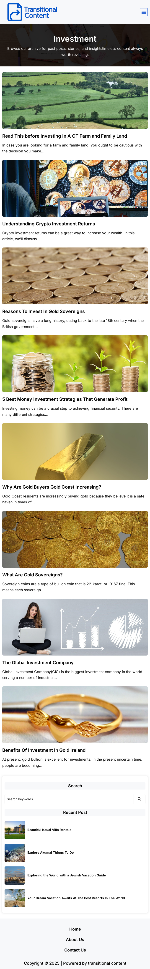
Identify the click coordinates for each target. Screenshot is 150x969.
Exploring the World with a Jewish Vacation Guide (66, 875)
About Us (75, 939)
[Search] (69, 799)
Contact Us (75, 950)
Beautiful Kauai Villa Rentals (49, 830)
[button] (144, 12)
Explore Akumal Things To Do (50, 852)
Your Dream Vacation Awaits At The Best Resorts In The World (76, 898)
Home (75, 929)
